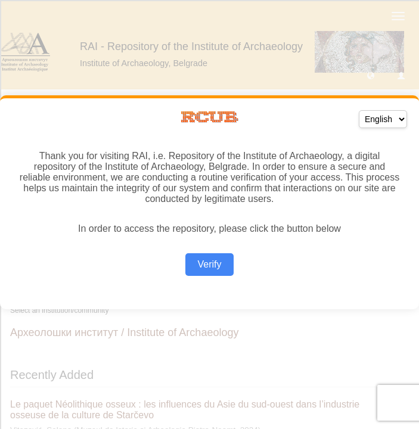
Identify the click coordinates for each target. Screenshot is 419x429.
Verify (209, 264)
